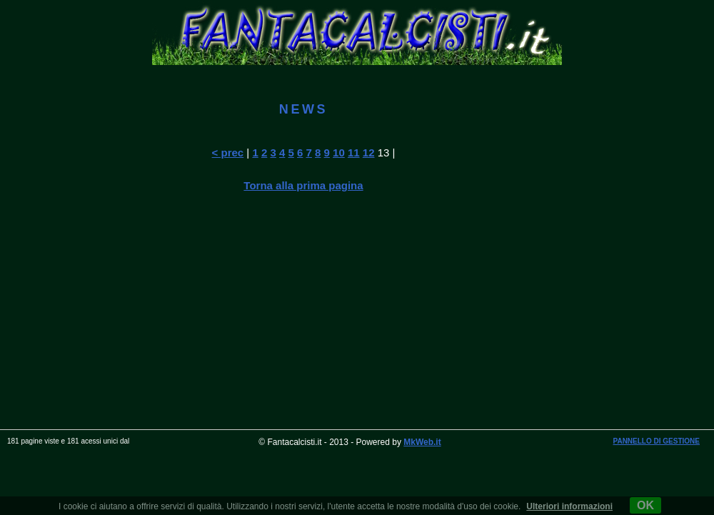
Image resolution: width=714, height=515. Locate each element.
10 (339, 152)
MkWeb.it (422, 442)
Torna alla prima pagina (303, 185)
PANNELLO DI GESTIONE (656, 441)
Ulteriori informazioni (569, 506)
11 (354, 152)
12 (369, 152)
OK (645, 505)
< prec (228, 152)
